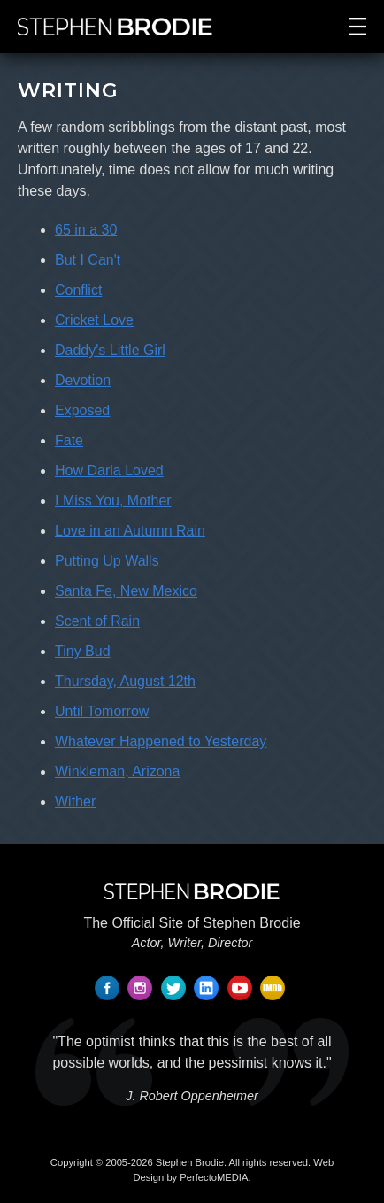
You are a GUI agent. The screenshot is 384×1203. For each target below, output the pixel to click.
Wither (75, 801)
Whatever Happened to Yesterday (160, 741)
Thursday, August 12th (125, 681)
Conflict (78, 289)
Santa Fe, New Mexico (126, 590)
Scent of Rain (97, 620)
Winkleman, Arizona (117, 771)
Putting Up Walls (107, 560)
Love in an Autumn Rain (130, 530)
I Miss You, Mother (113, 500)
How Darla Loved (109, 470)
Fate (69, 440)
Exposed (82, 410)
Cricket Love (94, 320)
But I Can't (87, 259)
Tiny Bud (83, 651)
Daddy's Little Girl (110, 350)
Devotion (83, 380)
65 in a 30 (86, 229)
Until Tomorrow (102, 711)
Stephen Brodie (190, 1162)
